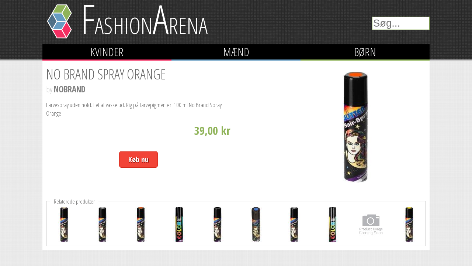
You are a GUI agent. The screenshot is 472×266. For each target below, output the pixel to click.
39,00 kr (212, 130)
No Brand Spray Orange (106, 73)
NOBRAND (70, 89)
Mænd (236, 51)
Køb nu (138, 159)
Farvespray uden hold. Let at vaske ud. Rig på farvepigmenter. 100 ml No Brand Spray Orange (134, 108)
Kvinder (107, 51)
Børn (365, 51)
